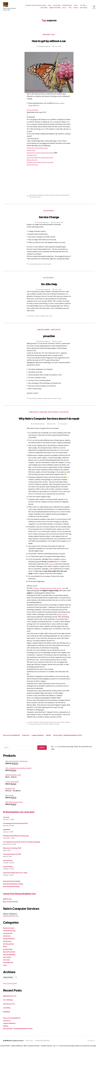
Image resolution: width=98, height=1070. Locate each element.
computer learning (43, 333)
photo (5, 970)
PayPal (50, 267)
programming (8, 973)
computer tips (57, 333)
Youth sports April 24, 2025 (13, 874)
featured (53, 198)
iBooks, (57, 106)
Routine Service (67, 6)
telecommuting (66, 198)
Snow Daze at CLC (10, 1027)
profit (49, 734)
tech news (7, 983)
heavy (60, 732)
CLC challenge (8, 1023)
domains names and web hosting (36, 6)
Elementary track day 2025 (13, 868)
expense (47, 198)
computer (37, 319)
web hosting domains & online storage (53, 598)
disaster (34, 402)
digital (41, 732)
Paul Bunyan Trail (33, 158)
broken (31, 732)
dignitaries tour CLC (11, 1019)
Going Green (46, 37)
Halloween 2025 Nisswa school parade (18, 855)
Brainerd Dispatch (63, 624)
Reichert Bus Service (33, 167)
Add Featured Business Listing (14, 903)
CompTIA (51, 574)
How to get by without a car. (49, 43)
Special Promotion (10, 975)
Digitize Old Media (54, 9)
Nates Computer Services (16, 1064)
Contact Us (32, 745)
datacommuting (33, 198)
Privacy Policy (31, 1064)
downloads (7, 959)
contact (75, 9)
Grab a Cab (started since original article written (42, 160)
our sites (83, 6)
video (54, 37)
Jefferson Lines (32, 153)
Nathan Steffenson (45, 49)
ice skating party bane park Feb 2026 (17, 843)
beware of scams (9, 951)
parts (46, 734)
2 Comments (64, 434)
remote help (57, 6)
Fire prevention (9, 886)
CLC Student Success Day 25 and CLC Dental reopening (24, 861)
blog (75, 6)
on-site (51, 319)
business (31, 267)
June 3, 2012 (58, 293)
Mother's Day (8, 922)
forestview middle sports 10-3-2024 (17, 892)
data (30, 402)
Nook (38, 108)
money (45, 267)
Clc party (6, 837)
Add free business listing (12, 906)
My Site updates (49, 213)
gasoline (58, 198)
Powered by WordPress (45, 1064)
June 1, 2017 (58, 49)
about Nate (44, 9)
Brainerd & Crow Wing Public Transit (39, 151)
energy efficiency (9, 962)
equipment (41, 198)
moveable (32, 734)
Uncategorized (8, 986)
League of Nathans (47, 745)
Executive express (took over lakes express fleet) (42, 165)
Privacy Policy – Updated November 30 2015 (22, 748)
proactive (49, 339)
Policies (61, 745)
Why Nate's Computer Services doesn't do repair (49, 425)
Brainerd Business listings (13, 901)
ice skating (7, 1031)
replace (58, 734)
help (47, 319)
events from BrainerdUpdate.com (17, 915)
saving (60, 402)
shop (63, 9)
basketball (7, 849)
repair (55, 402)
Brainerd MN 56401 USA (12, 939)
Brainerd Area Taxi (33, 163)
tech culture (66, 416)
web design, (36, 598)
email (49, 6)
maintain (45, 402)
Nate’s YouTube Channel (11, 1007)
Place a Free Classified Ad (14, 745)
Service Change (49, 219)
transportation (33, 199)
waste (39, 199)
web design (83, 9)
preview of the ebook (33, 113)
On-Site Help (49, 287)
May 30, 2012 (58, 345)
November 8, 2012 (58, 225)
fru (57, 732)
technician (64, 734)
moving (37, 734)
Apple (30, 553)
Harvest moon (8, 880)
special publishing (10, 978)
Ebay (35, 267)
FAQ (70, 9)
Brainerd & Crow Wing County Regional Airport (42, 155)
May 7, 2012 (52, 434)
